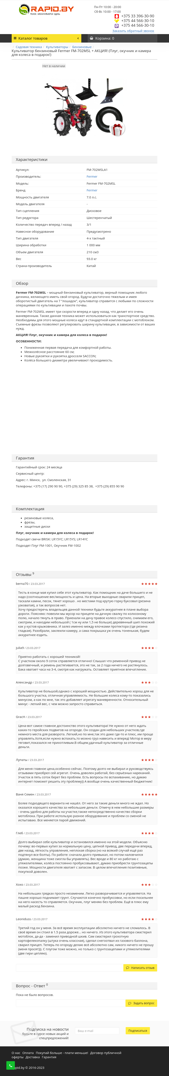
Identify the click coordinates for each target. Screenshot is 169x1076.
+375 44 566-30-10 (137, 20)
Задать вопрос (141, 1003)
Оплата (28, 1053)
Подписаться (137, 1031)
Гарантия (49, 1057)
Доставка (33, 1057)
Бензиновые (82, 47)
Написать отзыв (140, 968)
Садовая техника (29, 47)
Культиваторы (57, 47)
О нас (16, 1053)
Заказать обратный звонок (133, 31)
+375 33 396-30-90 (137, 15)
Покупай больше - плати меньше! (62, 1053)
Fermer (92, 190)
